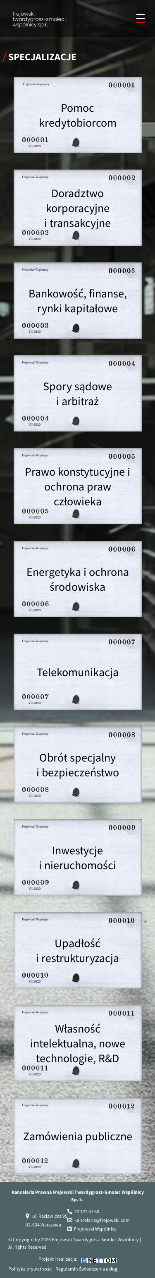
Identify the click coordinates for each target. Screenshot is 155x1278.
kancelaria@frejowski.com (102, 1220)
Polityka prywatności (30, 1269)
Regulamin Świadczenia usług (86, 1269)
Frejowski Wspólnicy (95, 1229)
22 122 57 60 (86, 1211)
